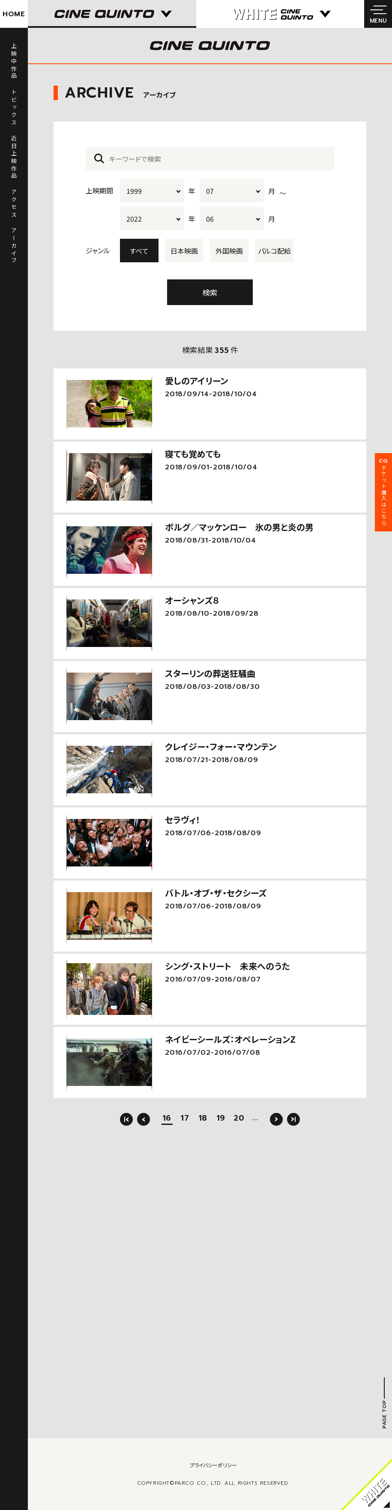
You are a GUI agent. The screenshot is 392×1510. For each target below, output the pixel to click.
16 (167, 1119)
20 (239, 1119)
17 (185, 1119)
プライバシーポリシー (213, 1464)
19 (221, 1119)
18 (203, 1119)
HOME (14, 14)
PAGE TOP (384, 1414)
